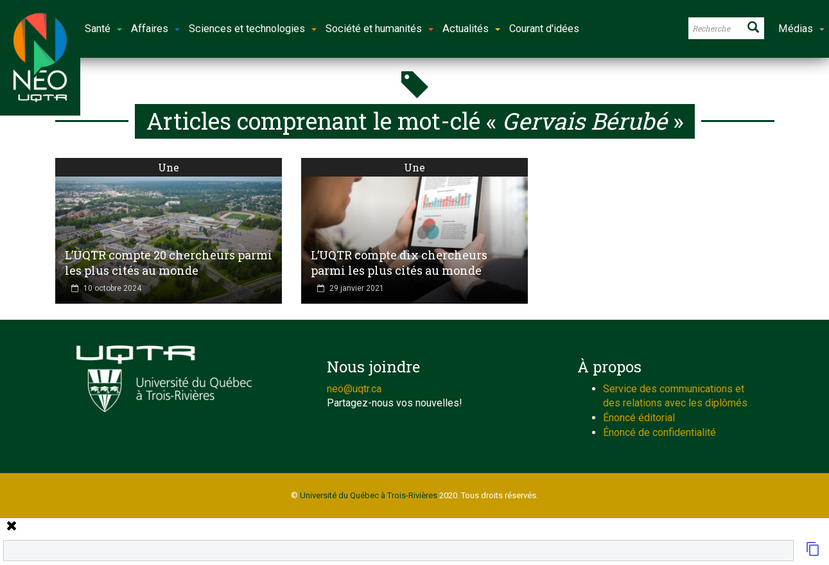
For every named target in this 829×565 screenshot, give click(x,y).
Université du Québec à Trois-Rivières (368, 495)
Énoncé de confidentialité (659, 432)
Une (168, 167)
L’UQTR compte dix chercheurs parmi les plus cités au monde (399, 262)
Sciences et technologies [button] (253, 28)
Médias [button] (801, 28)
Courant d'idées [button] (544, 28)
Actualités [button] (471, 28)
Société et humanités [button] (379, 28)
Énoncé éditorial (639, 418)
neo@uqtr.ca (354, 389)
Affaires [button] (155, 28)
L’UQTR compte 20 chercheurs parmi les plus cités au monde (168, 262)
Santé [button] (103, 28)
